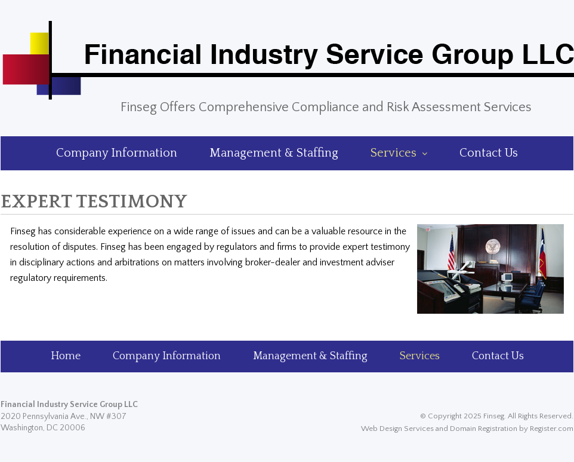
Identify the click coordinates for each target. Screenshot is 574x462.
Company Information (116, 153)
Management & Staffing (273, 153)
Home (66, 356)
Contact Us (488, 153)
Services (399, 153)
